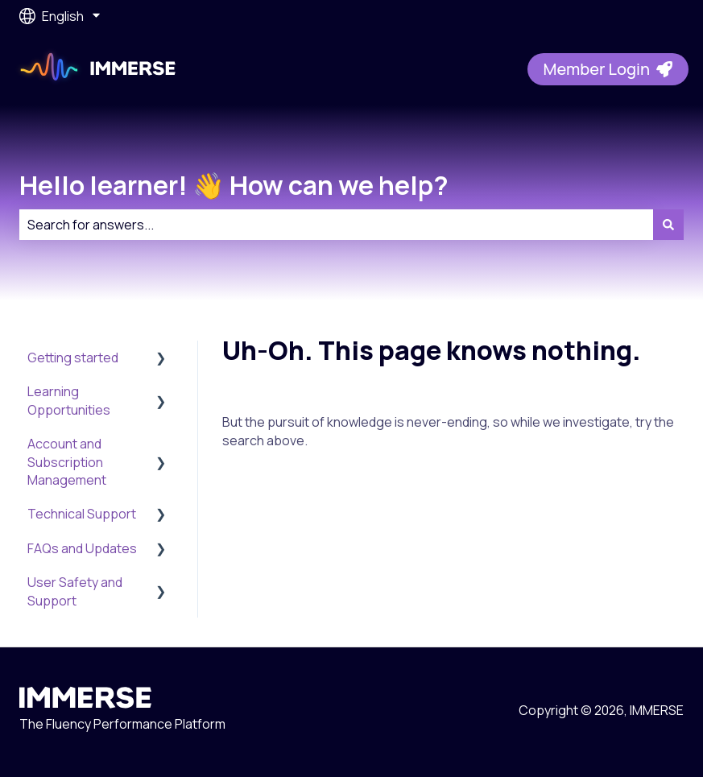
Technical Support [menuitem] (81, 514)
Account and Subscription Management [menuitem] (66, 462)
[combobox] (336, 224)
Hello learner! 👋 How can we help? (234, 185)
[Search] (668, 224)
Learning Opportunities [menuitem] (68, 400)
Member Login (608, 69)
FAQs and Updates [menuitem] (82, 548)
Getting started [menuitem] (72, 357)
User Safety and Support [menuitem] (74, 591)
